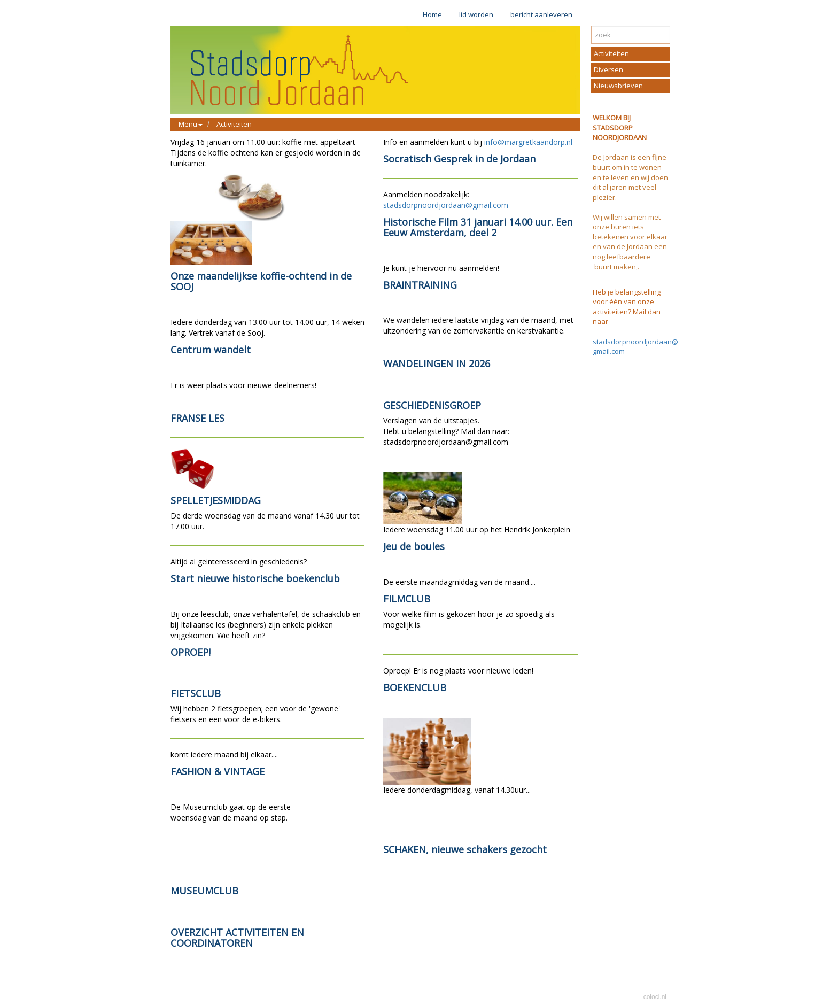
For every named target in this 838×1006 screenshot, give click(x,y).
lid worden (476, 14)
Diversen (608, 69)
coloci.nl (654, 997)
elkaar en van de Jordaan (630, 242)
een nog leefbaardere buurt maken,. (630, 256)
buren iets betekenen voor (619, 232)
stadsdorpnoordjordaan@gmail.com (445, 205)
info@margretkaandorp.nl (528, 142)
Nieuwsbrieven (618, 85)
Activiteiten (234, 124)
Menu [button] (191, 124)
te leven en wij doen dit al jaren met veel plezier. (630, 187)
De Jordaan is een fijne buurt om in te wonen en (629, 167)
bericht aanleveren (541, 14)
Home (432, 14)
